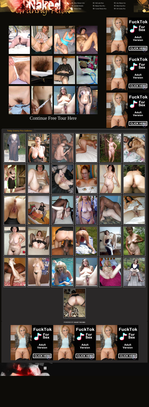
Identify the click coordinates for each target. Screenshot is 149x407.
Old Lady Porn (99, 3)
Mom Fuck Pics (120, 6)
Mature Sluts (77, 8)
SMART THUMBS (79, 322)
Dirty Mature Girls (79, 3)
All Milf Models (78, 6)
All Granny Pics (120, 8)
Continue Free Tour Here (53, 118)
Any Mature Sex (121, 3)
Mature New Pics (100, 6)
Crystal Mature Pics (100, 8)
